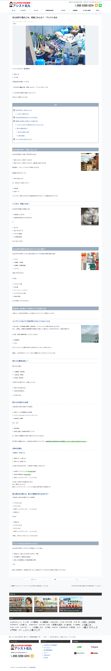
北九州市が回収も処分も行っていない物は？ (27, 117)
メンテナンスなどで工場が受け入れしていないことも (30, 124)
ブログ (97, 10)
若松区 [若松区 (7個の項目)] (73, 627)
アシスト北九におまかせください (24, 139)
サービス (36, 10)
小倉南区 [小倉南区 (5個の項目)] (77, 625)
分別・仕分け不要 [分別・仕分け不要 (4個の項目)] (67, 622)
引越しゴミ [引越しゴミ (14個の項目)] (38, 627)
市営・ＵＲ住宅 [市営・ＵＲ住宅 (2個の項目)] (15, 627)
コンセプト (23, 10)
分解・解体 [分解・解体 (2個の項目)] (77, 622)
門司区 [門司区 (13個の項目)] (14, 630)
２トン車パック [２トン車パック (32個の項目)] (32, 630)
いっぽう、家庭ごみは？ (23, 114)
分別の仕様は (21, 135)
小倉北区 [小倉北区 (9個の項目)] (68, 625)
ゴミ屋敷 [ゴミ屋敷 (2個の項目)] (27, 622)
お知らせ (46, 657)
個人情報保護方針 (48, 650)
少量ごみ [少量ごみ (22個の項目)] (87, 625)
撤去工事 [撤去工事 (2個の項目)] (55, 627)
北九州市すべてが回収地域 (50, 645)
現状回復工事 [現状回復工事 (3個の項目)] (64, 627)
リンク (45, 652)
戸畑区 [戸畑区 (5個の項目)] (48, 627)
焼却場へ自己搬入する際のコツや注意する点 (27, 121)
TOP (25, 637)
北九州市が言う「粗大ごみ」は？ (24, 110)
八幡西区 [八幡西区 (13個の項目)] (44, 622)
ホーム (13, 10)
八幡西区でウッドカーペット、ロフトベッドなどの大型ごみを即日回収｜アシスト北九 (29, 585)
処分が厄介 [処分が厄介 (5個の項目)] (55, 622)
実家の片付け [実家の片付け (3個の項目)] (33, 624)
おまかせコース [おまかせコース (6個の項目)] (17, 622)
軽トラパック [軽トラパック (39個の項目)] (91, 627)
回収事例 (75, 10)
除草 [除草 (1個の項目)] (21, 629)
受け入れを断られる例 (23, 132)
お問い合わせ (47, 655)
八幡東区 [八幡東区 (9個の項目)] (35, 622)
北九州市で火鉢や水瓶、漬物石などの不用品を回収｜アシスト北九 (86, 585)
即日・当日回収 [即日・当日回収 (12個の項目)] (89, 622)
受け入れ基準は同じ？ (22, 128)
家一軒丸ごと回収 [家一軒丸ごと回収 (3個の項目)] (45, 624)
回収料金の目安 (49, 10)
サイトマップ (47, 647)
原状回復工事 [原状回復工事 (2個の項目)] (15, 624)
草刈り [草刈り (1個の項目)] (79, 627)
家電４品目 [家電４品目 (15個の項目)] (57, 625)
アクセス (63, 10)
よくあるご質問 (86, 10)
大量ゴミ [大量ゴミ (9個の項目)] (24, 625)
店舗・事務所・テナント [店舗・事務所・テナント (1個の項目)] (26, 627)
